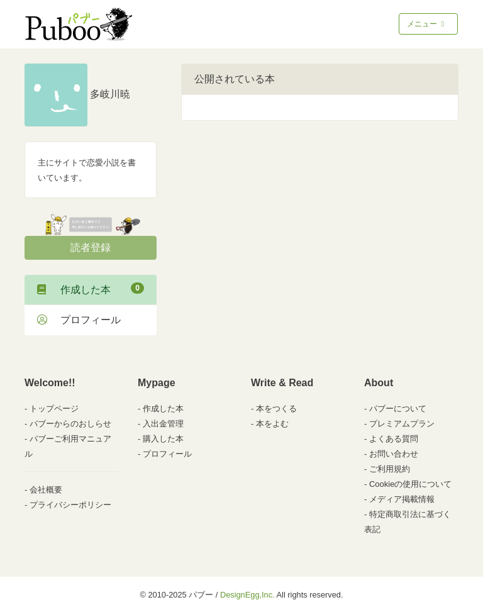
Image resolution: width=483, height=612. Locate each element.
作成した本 (90, 288)
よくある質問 (393, 438)
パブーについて (397, 408)
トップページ (54, 408)
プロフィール (79, 319)
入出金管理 (163, 423)
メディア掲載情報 (402, 499)
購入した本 (163, 438)
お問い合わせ (393, 454)
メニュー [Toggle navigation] (427, 23)
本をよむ (272, 423)
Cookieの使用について (410, 484)
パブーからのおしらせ (70, 423)
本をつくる (276, 408)
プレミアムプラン (402, 423)
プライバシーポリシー (70, 504)
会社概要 (46, 489)
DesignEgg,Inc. (247, 594)
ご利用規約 (389, 469)
